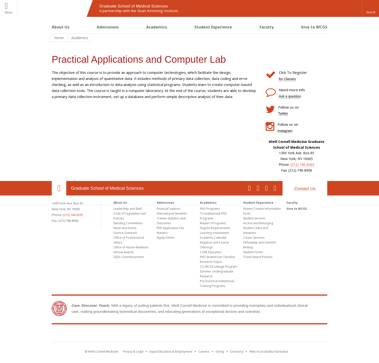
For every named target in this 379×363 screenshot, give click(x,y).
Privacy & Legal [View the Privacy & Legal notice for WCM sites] (133, 351)
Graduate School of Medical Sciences (107, 188)
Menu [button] (8, 12)
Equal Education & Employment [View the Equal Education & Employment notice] (171, 351)
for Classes (287, 79)
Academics (156, 27)
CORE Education (211, 252)
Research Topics (211, 262)
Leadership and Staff (127, 209)
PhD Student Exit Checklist (217, 257)
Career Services (253, 238)
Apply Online (165, 238)
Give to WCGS (314, 27)
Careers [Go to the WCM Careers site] (203, 351)
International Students (172, 213)
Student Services (254, 218)
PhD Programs (210, 209)
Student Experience (213, 27)
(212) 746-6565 (302, 164)
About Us (60, 27)
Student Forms (253, 252)
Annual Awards (123, 252)
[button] (370, 8)
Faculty (267, 27)
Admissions (108, 27)
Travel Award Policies (257, 257)
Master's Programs (213, 223)
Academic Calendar (213, 238)
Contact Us (305, 188)
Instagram (284, 131)
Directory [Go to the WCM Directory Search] (236, 351)
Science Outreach (125, 233)
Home (59, 37)
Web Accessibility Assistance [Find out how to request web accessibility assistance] (268, 351)
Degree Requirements (215, 228)
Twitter (283, 113)
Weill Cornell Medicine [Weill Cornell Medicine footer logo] (189, 334)
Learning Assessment (214, 233)
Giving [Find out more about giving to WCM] (220, 351)
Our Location (59, 188)
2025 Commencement (128, 257)
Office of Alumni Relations (131, 247)
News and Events (124, 228)
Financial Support (168, 209)
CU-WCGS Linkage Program (218, 267)
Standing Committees (128, 223)
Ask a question (290, 96)
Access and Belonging (258, 223)
